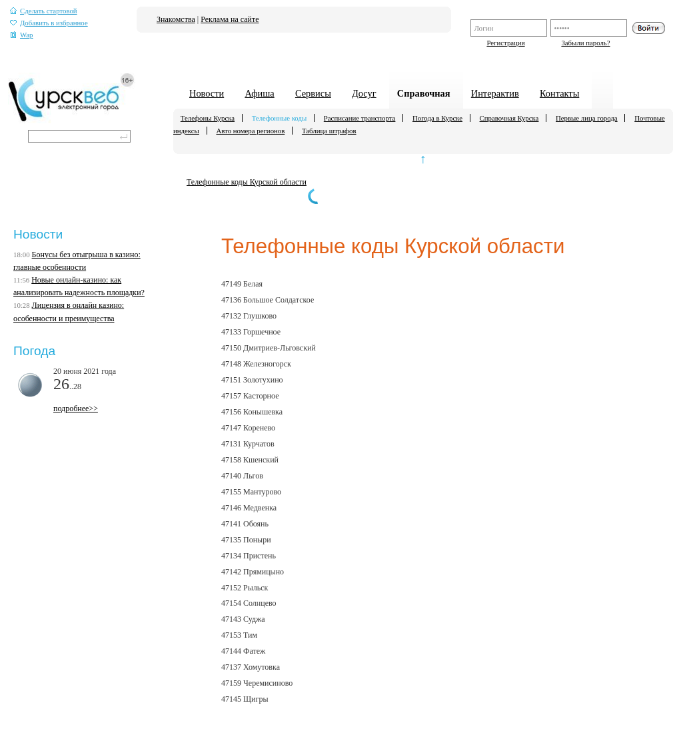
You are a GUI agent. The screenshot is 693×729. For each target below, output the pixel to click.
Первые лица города (587, 118)
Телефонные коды (279, 118)
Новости (206, 93)
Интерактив (495, 93)
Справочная (423, 93)
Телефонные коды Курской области (247, 182)
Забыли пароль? (585, 43)
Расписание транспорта (360, 118)
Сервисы (313, 93)
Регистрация (505, 43)
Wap (21, 35)
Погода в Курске (437, 118)
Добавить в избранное (49, 23)
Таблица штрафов (329, 131)
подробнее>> (75, 408)
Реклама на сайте (230, 19)
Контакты (559, 93)
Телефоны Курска (208, 118)
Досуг (364, 93)
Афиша (259, 93)
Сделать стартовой (43, 11)
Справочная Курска (509, 118)
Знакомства (176, 19)
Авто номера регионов (250, 131)
